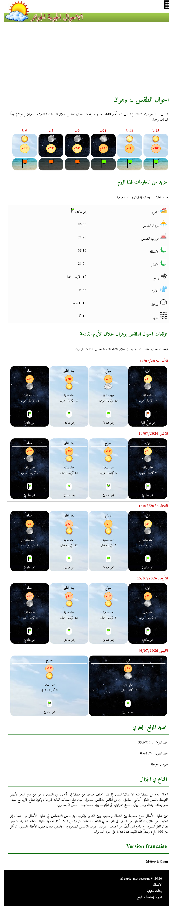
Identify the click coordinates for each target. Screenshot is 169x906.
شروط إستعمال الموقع (145, 897)
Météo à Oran (153, 862)
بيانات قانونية (150, 891)
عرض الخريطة (155, 764)
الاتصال (153, 885)
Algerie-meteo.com (130, 879)
